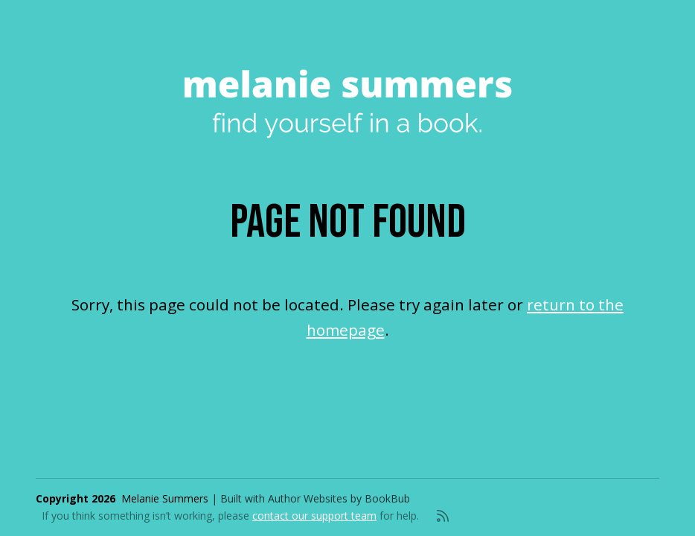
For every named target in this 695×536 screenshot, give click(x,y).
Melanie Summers (164, 498)
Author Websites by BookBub (339, 498)
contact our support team (314, 515)
